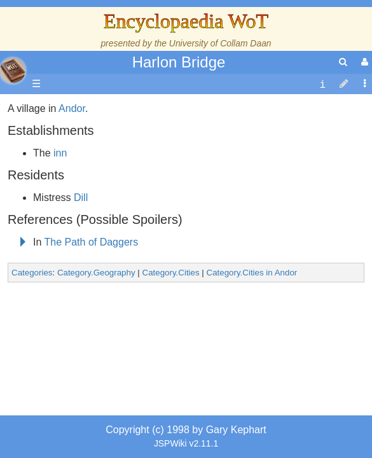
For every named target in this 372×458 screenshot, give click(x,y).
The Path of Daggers (92, 336)
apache (12, 70)
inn (60, 247)
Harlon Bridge (179, 62)
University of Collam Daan (220, 43)
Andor (72, 202)
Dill (81, 291)
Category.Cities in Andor (252, 366)
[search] (343, 62)
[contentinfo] (322, 84)
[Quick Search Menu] (343, 62)
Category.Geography (96, 366)
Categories (31, 366)
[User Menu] (363, 62)
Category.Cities (171, 366)
